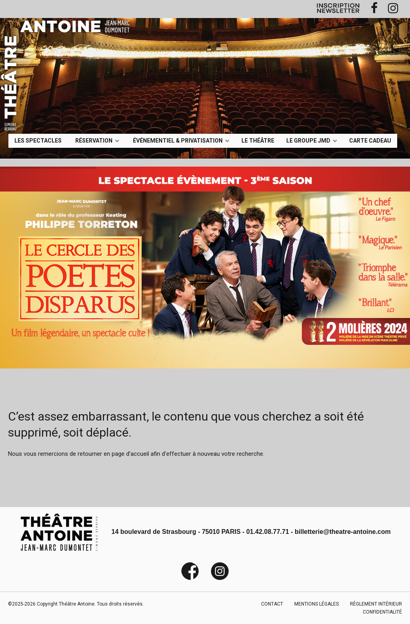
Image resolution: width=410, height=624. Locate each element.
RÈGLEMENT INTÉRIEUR (376, 604)
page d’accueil (130, 453)
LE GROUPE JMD (308, 140)
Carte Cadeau (370, 140)
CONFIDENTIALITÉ (382, 612)
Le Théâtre (257, 140)
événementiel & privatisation (178, 140)
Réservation (94, 140)
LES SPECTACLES (38, 140)
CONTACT (272, 604)
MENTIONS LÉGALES (316, 604)
